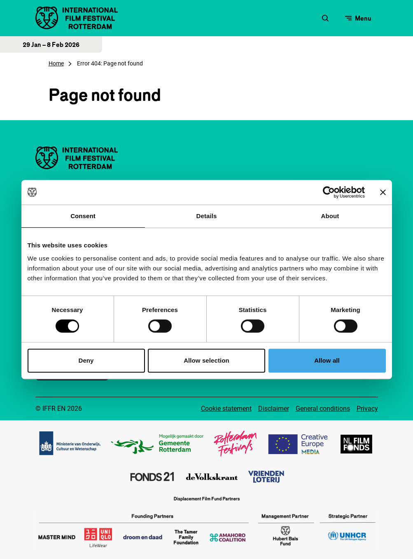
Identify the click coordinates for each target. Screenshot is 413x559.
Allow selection (206, 360)
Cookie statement (226, 408)
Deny (85, 360)
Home (56, 63)
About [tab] (330, 215)
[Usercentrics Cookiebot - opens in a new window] (329, 192)
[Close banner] (383, 192)
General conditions (323, 408)
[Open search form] (325, 18)
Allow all (327, 360)
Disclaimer (273, 408)
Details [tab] (206, 215)
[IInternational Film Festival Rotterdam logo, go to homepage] (76, 18)
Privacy (367, 408)
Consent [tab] (83, 215)
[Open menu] (358, 18)
